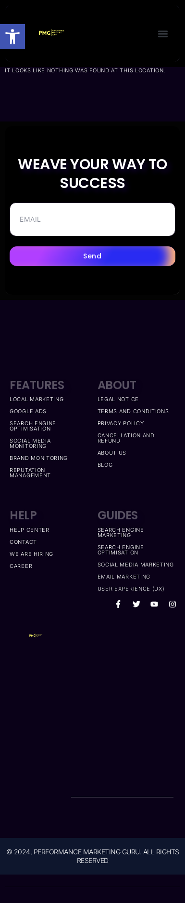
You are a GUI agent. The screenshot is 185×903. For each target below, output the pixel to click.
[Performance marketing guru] (122, 698)
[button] (12, 36)
